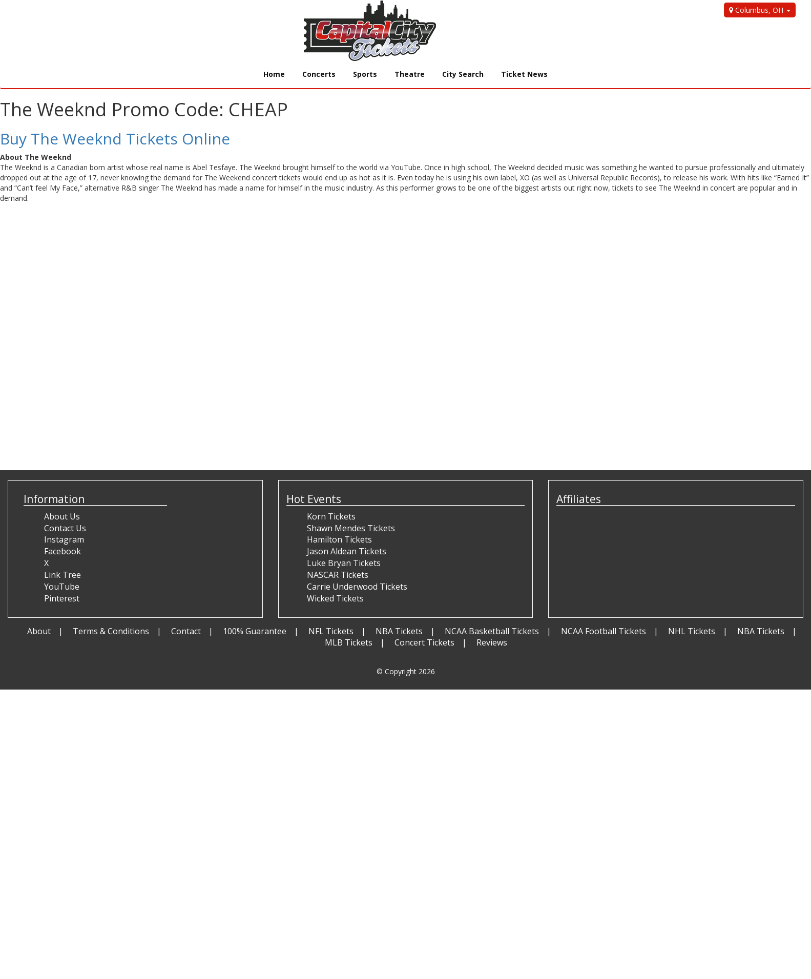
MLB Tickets (348, 642)
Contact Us (65, 528)
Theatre (409, 74)
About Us (62, 516)
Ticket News (524, 74)
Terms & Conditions (111, 631)
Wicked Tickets (335, 598)
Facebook (62, 551)
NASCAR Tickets (337, 574)
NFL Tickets (330, 631)
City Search (463, 74)
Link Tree (62, 574)
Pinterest (61, 598)
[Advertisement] (186, 434)
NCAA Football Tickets (603, 631)
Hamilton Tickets (339, 539)
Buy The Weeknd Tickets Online (115, 138)
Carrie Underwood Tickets (357, 586)
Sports (365, 74)
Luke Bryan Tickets (344, 563)
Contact (186, 631)
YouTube (61, 586)
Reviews (491, 642)
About (39, 631)
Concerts (319, 74)
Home (274, 74)
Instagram (64, 539)
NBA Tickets (399, 631)
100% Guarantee (254, 631)
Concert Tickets (424, 642)
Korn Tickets (331, 516)
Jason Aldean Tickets (346, 551)
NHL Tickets (691, 631)
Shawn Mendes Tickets (351, 528)
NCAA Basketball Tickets (492, 631)
